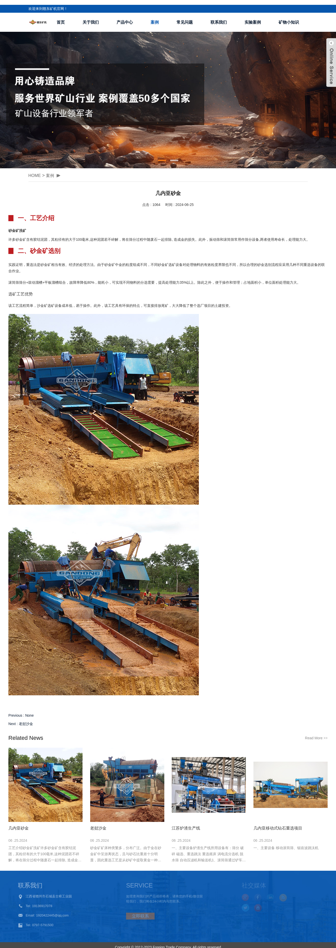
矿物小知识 (289, 17)
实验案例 (253, 17)
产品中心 (125, 17)
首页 (61, 17)
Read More (316, 733)
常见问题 (185, 17)
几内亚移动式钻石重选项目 (277, 823)
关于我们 (91, 17)
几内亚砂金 (18, 823)
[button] (162, 155)
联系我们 (219, 17)
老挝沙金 (26, 719)
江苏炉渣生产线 (186, 823)
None (29, 711)
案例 (155, 17)
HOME (35, 170)
